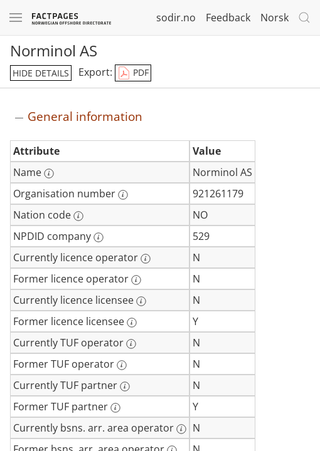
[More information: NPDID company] (98, 237)
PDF (133, 73)
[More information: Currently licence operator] (146, 259)
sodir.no (176, 17)
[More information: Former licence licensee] (132, 323)
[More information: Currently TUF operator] (131, 344)
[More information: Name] (49, 173)
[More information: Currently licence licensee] (141, 301)
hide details (41, 73)
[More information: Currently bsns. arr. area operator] (181, 429)
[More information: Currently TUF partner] (125, 386)
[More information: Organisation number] (123, 195)
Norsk (274, 17)
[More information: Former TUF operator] (122, 365)
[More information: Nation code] (78, 216)
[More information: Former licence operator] (136, 280)
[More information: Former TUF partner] (115, 408)
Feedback (228, 17)
